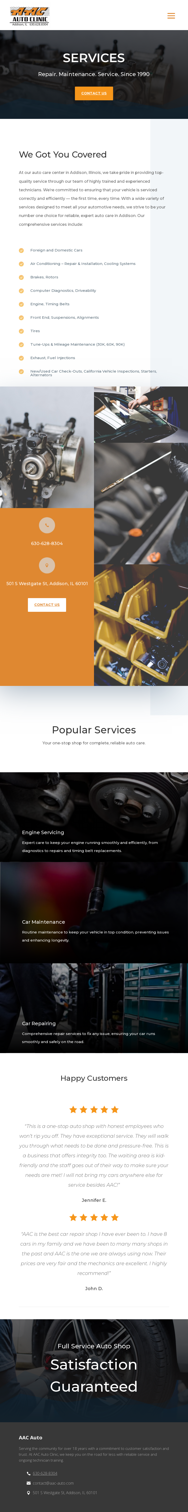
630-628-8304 (47, 543)
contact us (94, 93)
